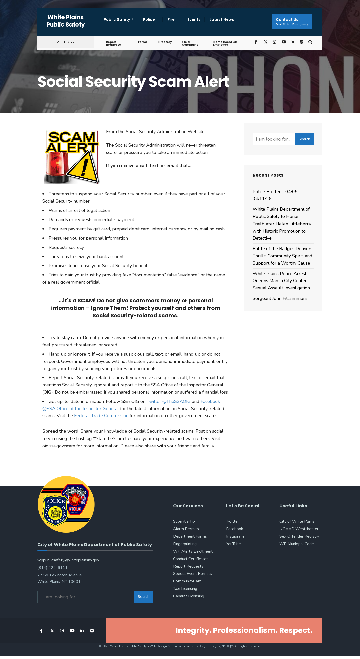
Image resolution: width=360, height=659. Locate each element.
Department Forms (190, 536)
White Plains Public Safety (65, 21)
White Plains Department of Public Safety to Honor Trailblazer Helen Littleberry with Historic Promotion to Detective (282, 223)
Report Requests (113, 43)
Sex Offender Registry (299, 536)
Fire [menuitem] (171, 19)
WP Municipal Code (297, 544)
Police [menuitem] (149, 19)
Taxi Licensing (185, 588)
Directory (165, 42)
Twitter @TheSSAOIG (169, 401)
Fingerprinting (185, 544)
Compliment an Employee (225, 43)
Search (304, 139)
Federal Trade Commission (101, 416)
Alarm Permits (186, 529)
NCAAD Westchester (299, 529)
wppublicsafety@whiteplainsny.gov (68, 560)
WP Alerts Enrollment (193, 551)
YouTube (233, 544)
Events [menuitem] (194, 19)
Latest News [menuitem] (222, 19)
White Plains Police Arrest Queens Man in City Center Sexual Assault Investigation (281, 281)
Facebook (234, 529)
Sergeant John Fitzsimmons (280, 298)
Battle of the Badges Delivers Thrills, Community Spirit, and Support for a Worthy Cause (282, 256)
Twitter (232, 521)
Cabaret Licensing (188, 596)
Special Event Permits (192, 573)
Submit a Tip (184, 521)
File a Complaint (190, 43)
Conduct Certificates (190, 559)
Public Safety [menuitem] (117, 19)
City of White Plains (297, 521)
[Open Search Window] (310, 41)
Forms (143, 42)
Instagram (235, 536)
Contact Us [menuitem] (292, 21)
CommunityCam (187, 581)
